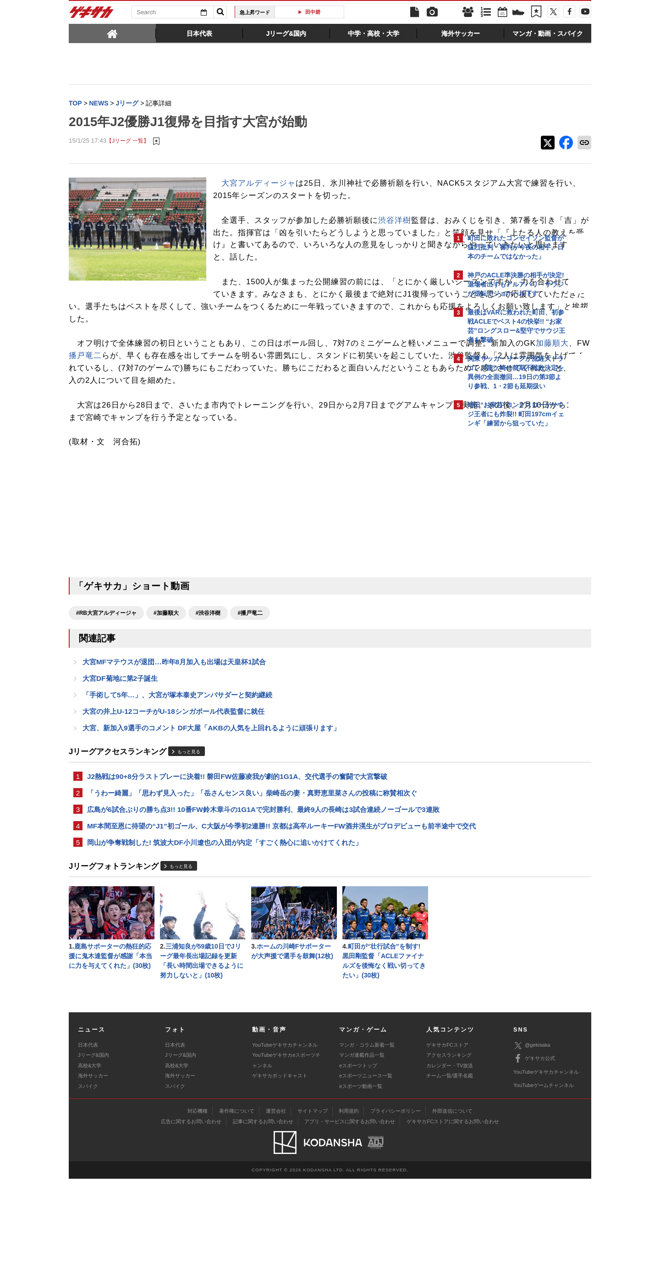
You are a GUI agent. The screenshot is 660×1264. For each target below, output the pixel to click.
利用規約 (349, 1196)
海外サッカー (93, 1161)
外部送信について (452, 1196)
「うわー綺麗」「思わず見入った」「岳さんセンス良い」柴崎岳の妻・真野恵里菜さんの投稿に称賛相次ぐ (252, 850)
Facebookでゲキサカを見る (505, 590)
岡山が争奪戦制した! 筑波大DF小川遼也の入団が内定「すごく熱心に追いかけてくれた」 (224, 923)
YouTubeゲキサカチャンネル (285, 1130)
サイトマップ (312, 1196)
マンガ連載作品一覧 (362, 1140)
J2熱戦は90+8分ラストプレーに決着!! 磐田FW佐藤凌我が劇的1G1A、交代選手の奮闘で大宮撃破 (237, 833)
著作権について (236, 1196)
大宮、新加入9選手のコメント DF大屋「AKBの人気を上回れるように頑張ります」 (211, 783)
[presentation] (112, 33)
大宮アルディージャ (258, 184)
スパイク (88, 1171)
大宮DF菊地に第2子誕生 (120, 731)
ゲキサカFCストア (447, 1130)
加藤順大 (196, 393)
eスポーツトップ (358, 1150)
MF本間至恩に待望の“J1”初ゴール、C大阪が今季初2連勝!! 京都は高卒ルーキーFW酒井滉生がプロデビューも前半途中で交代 (257, 901)
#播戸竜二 (250, 663)
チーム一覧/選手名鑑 (449, 1161)
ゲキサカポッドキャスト (280, 1161)
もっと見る (188, 807)
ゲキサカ (92, 14)
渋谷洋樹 (394, 233)
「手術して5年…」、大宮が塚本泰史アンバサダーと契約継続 (177, 748)
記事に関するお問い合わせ (263, 1206)
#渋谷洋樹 (208, 663)
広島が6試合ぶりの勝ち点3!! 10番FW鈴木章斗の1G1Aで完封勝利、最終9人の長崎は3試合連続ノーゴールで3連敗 (256, 873)
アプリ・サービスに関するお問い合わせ (349, 1206)
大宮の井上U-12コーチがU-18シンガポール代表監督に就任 (173, 766)
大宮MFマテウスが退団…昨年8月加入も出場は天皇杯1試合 (174, 714)
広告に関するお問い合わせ (191, 1206)
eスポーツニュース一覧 (365, 1161)
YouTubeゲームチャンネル (543, 1170)
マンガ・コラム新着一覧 (367, 1130)
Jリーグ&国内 (93, 1140)
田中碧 (312, 12)
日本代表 (88, 1130)
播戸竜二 (250, 393)
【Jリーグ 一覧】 (127, 142)
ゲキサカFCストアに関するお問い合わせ (453, 1206)
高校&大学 (89, 1150)
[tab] (112, 33)
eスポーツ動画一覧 (360, 1171)
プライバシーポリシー (395, 1196)
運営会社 (276, 1196)
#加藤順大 (166, 663)
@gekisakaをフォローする (504, 570)
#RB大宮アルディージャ (106, 663)
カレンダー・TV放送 (449, 1150)
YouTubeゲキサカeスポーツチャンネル (286, 1145)
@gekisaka (531, 1130)
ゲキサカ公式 (534, 1143)
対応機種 (197, 1196)
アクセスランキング (449, 1140)
